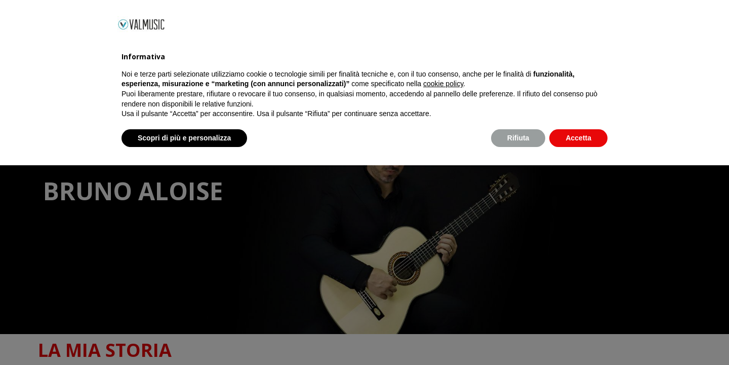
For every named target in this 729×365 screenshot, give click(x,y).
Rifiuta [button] (518, 337)
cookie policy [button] (443, 283)
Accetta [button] (578, 337)
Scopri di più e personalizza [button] (184, 337)
